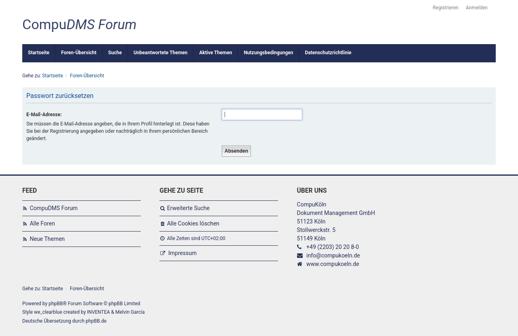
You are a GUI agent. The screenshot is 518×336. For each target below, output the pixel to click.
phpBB (56, 303)
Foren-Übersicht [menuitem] (78, 52)
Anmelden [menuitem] (477, 8)
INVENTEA (98, 312)
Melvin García (130, 312)
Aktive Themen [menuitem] (215, 52)
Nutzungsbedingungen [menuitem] (268, 52)
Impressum (182, 253)
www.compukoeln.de (332, 264)
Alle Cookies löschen (193, 223)
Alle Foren (42, 223)
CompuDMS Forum (53, 208)
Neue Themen (47, 239)
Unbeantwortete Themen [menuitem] (160, 52)
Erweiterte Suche (188, 208)
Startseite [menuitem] (38, 52)
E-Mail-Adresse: (44, 114)
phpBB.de (96, 321)
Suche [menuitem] (115, 52)
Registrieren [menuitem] (446, 8)
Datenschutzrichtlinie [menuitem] (328, 52)
